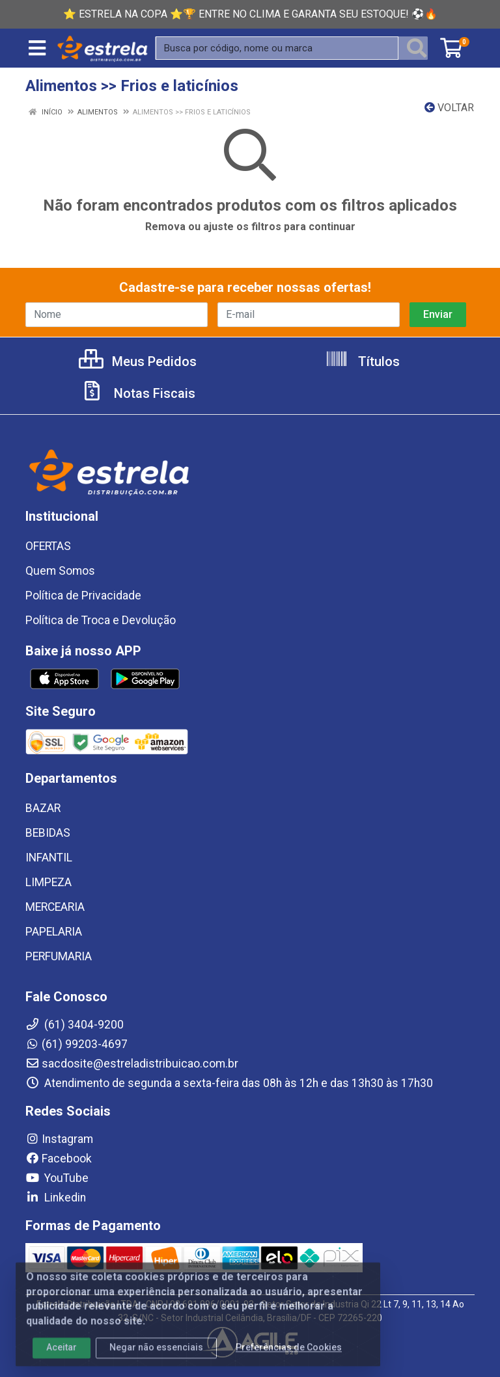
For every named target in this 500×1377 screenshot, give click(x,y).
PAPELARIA (53, 931)
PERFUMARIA (58, 956)
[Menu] (37, 48)
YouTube (57, 1178)
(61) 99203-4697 (76, 1044)
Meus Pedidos (138, 361)
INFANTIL (48, 857)
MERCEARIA (55, 906)
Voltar (449, 107)
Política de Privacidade (83, 595)
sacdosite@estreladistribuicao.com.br (131, 1063)
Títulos (362, 361)
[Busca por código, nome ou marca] (277, 48)
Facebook (58, 1158)
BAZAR (43, 808)
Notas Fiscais (138, 393)
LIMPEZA (48, 882)
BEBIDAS (47, 832)
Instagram (59, 1139)
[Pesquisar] (416, 48)
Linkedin (55, 1197)
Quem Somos (60, 570)
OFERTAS (48, 546)
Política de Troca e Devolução (100, 620)
